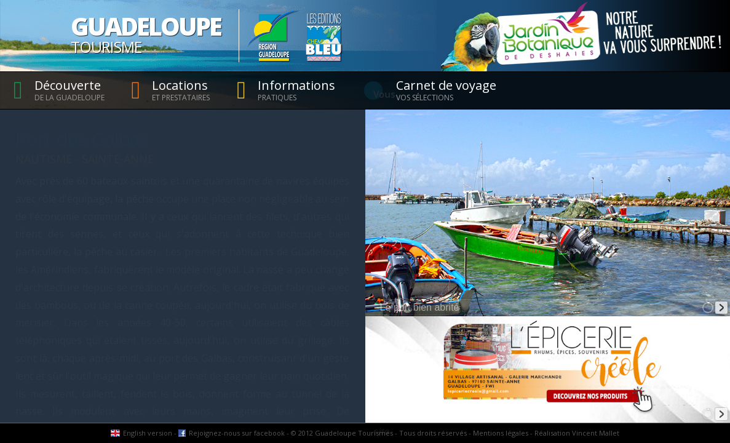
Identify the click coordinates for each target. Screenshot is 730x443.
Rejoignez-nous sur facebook (237, 432)
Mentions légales (500, 432)
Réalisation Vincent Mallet (576, 432)
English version (147, 432)
